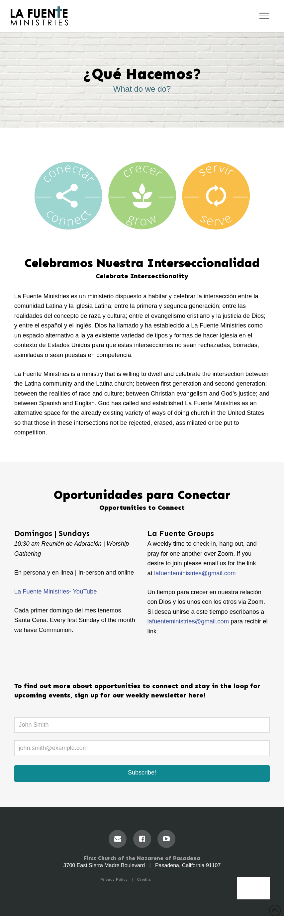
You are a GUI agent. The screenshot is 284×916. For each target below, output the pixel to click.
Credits (144, 879)
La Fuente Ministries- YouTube (55, 591)
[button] (264, 16)
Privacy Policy (114, 879)
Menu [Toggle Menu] (253, 891)
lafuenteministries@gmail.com (188, 621)
